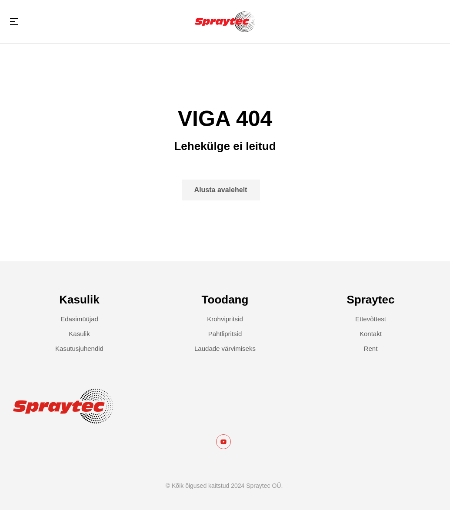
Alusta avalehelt (220, 189)
